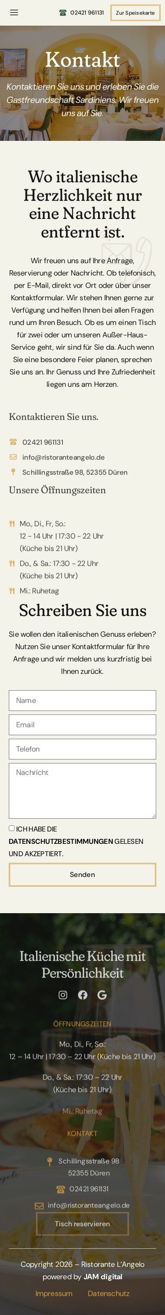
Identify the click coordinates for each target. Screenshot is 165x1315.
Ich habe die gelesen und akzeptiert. (76, 841)
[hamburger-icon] (14, 13)
